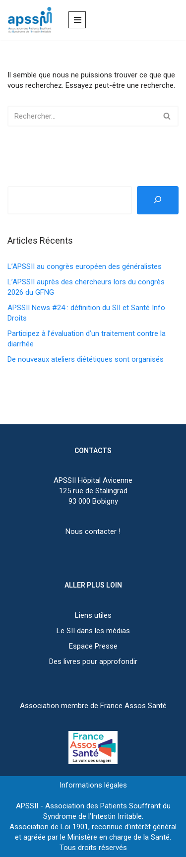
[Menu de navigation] (77, 19)
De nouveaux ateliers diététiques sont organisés (85, 359)
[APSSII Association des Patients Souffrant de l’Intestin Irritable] (32, 20)
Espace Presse (93, 646)
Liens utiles (93, 615)
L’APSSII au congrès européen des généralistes (84, 266)
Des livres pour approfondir (93, 661)
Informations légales (93, 785)
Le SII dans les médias (93, 630)
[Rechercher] (81, 116)
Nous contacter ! (93, 531)
